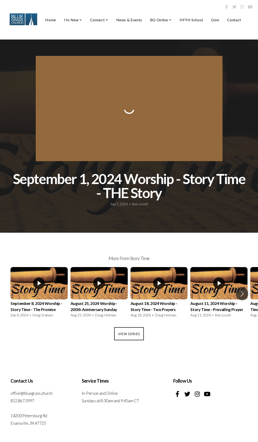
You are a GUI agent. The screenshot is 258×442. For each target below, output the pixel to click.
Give (215, 20)
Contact (234, 20)
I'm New (73, 20)
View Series (129, 333)
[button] (242, 294)
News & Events (129, 20)
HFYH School (191, 20)
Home (50, 20)
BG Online (161, 20)
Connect (99, 20)
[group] (39, 293)
